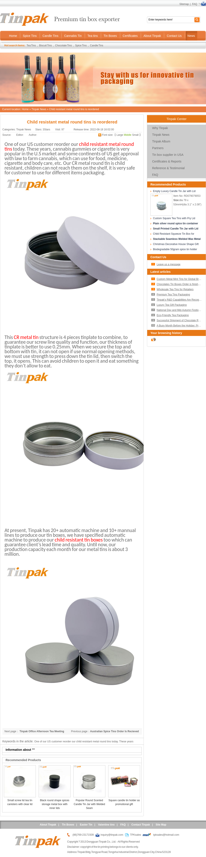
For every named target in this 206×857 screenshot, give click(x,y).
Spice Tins (81, 45)
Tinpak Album (161, 141)
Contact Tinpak (140, 824)
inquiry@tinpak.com (112, 834)
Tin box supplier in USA (167, 154)
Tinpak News (39, 109)
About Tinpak (48, 824)
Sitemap (184, 4)
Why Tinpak (160, 128)
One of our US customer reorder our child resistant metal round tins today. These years (83, 741)
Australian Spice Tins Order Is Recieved (114, 731)
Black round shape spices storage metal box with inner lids (54, 804)
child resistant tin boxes (79, 540)
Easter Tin (86, 824)
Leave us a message (168, 264)
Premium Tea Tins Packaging (173, 294)
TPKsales (135, 834)
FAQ (194, 4)
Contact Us (158, 257)
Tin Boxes (68, 824)
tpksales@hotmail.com (166, 834)
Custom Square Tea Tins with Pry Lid (174, 218)
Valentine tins (106, 824)
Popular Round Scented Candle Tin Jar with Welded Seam (89, 804)
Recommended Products (168, 184)
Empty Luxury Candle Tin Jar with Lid (174, 191)
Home (25, 109)
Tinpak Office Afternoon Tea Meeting (41, 731)
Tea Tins (31, 45)
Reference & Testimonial (168, 168)
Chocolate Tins (63, 45)
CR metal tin (26, 337)
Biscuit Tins (45, 45)
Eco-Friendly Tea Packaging (173, 315)
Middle (127, 134)
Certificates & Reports (166, 161)
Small (135, 134)
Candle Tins (96, 45)
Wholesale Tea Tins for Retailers (175, 289)
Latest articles (160, 271)
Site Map (161, 824)
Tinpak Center (177, 119)
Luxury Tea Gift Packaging (172, 304)
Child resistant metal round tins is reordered (74, 109)
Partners (158, 148)
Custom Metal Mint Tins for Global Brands (180, 279)
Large (120, 134)
